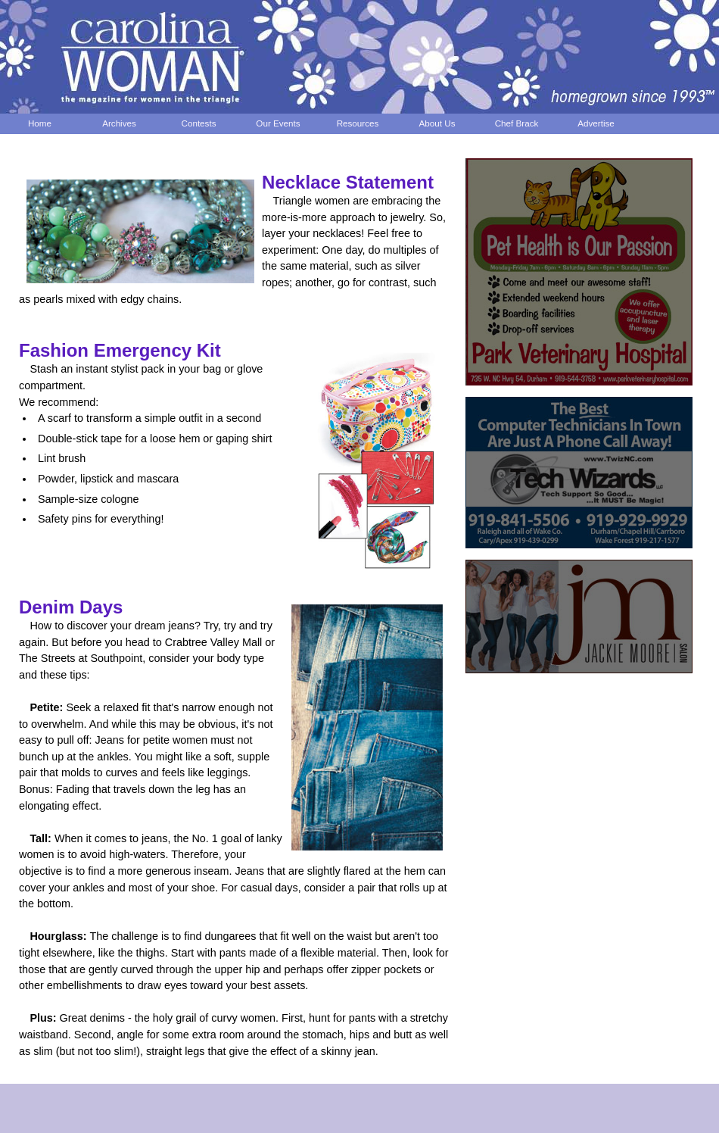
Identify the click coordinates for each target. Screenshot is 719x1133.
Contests (199, 123)
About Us (437, 123)
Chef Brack (517, 123)
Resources (358, 123)
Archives (119, 123)
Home (39, 123)
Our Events (278, 123)
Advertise (596, 123)
